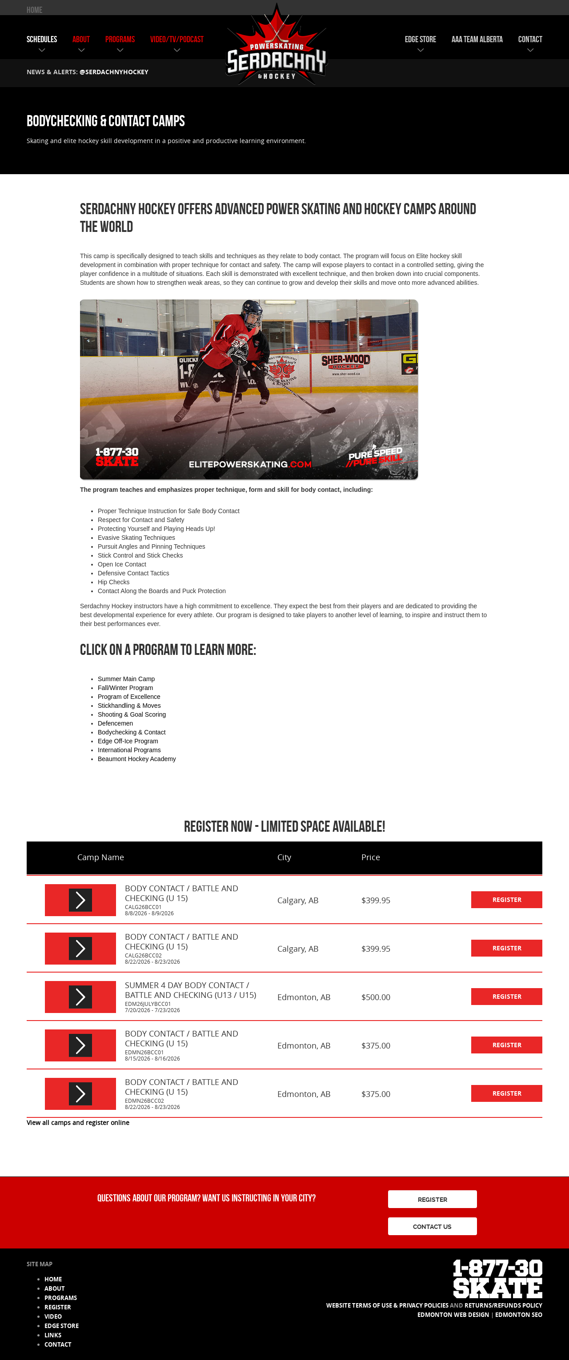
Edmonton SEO (518, 1315)
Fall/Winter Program (125, 687)
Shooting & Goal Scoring (132, 714)
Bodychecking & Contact (132, 732)
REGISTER (432, 1199)
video (53, 1316)
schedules (42, 39)
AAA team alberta (477, 39)
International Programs (129, 750)
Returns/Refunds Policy (503, 1305)
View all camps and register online (78, 1122)
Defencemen (115, 723)
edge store (420, 39)
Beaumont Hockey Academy (137, 758)
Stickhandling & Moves (129, 705)
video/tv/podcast (177, 39)
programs (120, 39)
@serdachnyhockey (114, 72)
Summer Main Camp (126, 678)
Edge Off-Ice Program (128, 741)
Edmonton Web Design (453, 1315)
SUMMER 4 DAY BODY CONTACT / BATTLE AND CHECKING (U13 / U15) (190, 990)
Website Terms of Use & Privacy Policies (387, 1305)
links (52, 1335)
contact (530, 39)
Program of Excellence (129, 696)
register (507, 899)
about (81, 39)
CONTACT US (432, 1226)
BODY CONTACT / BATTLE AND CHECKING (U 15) (181, 893)
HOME (34, 10)
